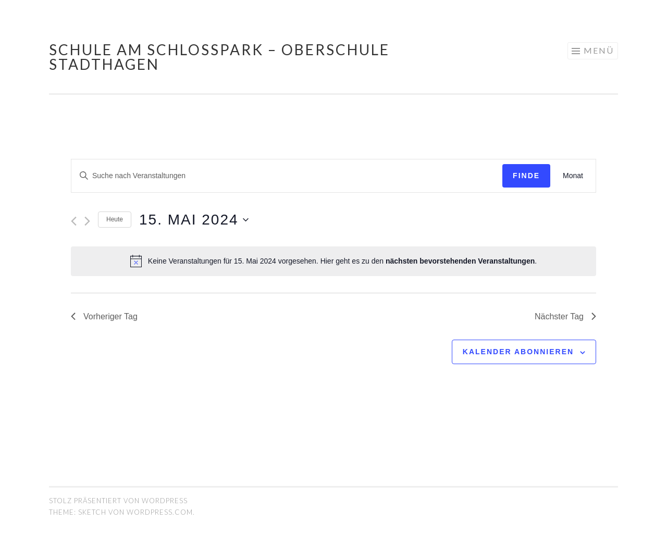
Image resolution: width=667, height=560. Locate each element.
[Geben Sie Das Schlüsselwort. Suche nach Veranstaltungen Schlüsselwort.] (286, 175)
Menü (599, 50)
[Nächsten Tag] (87, 221)
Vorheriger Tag (104, 316)
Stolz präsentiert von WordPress (118, 500)
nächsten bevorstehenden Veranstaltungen (460, 261)
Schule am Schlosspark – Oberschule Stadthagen (219, 57)
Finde (526, 175)
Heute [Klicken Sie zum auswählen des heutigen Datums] (114, 219)
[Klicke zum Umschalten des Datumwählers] (194, 219)
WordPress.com (160, 512)
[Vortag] (74, 221)
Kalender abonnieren (518, 351)
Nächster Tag (565, 316)
